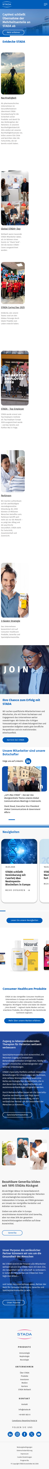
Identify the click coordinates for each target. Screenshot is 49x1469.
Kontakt (24, 1404)
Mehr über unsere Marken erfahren (24, 1020)
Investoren (24, 1379)
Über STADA (24, 1373)
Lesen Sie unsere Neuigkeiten (24, 920)
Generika (12, 1233)
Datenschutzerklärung (24, 1450)
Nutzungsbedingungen (24, 1447)
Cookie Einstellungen (24, 1457)
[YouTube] (38, 1434)
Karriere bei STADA (15, 740)
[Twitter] (31, 1434)
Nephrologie (24, 1356)
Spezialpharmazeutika (17, 1115)
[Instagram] (17, 1434)
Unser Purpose (13, 1302)
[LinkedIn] (10, 1434)
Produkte (24, 1376)
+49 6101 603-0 (24, 1415)
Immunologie (24, 1353)
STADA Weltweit (24, 1390)
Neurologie (24, 1360)
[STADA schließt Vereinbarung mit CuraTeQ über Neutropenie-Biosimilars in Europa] (19, 851)
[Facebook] (24, 1434)
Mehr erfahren (13, 32)
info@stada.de (24, 1410)
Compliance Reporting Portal (24, 1421)
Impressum (24, 1454)
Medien (25, 1383)
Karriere (24, 1386)
